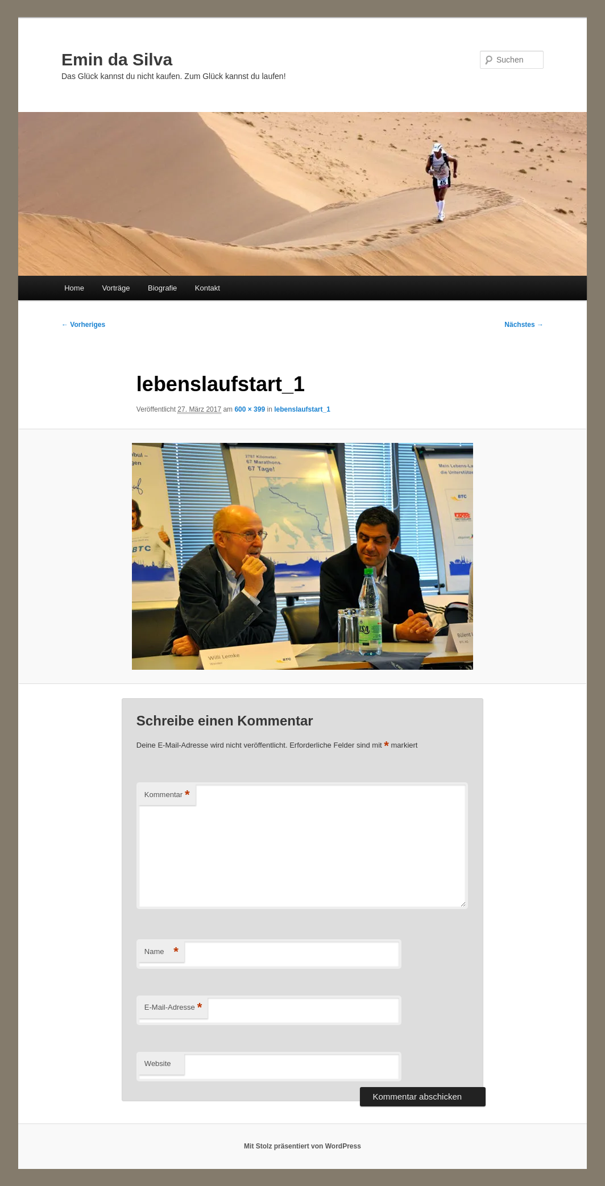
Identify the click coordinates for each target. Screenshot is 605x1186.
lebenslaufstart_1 (302, 409)
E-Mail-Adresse (173, 1008)
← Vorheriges (83, 325)
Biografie (162, 288)
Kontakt (207, 288)
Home (74, 288)
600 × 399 (249, 409)
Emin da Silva (116, 59)
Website (157, 1063)
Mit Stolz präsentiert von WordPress (302, 1146)
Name (161, 952)
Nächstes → (524, 325)
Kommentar (167, 795)
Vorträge (116, 288)
